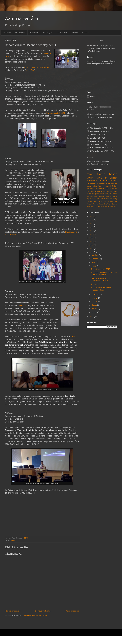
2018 (91, 241)
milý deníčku (99, 188)
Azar (28, 70)
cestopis (89, 206)
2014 (91, 317)
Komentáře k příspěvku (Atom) (34, 615)
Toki (32, 70)
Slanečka (21, 305)
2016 (91, 249)
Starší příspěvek (72, 611)
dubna (94, 305)
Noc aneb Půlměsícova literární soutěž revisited (104, 274)
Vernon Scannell (99, 204)
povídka (114, 183)
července (96, 294)
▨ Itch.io (85, 32)
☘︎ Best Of (34, 32)
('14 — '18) (96, 135)
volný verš (94, 177)
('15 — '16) (98, 131)
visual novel (102, 206)
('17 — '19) (97, 144)
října (94, 262)
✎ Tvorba (7, 32)
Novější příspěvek (12, 611)
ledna (94, 312)
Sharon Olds (101, 201)
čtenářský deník (111, 206)
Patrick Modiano (106, 199)
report (13, 540)
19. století (100, 183)
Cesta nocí (95, 284)
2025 (91, 216)
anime (94, 186)
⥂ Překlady (20, 33)
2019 (91, 238)
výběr (106, 180)
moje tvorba (96, 174)
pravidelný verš (94, 180)
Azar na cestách (21, 18)
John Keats (109, 188)
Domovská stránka (42, 611)
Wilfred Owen (100, 191)
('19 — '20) (100, 148)
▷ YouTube (62, 32)
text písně (95, 194)
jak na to (95, 206)
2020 (91, 234)
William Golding (111, 204)
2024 (91, 220)
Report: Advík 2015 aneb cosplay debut (101, 289)
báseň (113, 174)
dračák (107, 183)
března (95, 308)
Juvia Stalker (10, 235)
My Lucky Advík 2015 (55, 113)
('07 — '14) (100, 128)
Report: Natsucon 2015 (100, 269)
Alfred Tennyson (105, 194)
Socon (73, 336)
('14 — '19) (96, 138)
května (94, 301)
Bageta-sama (71, 232)
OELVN (96, 199)
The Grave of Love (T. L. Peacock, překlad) (101, 279)
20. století (91, 183)
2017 (91, 245)
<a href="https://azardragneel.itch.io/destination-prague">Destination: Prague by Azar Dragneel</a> (99, 77)
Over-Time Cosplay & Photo (36, 67)
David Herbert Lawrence (103, 196)
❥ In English (47, 32)
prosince (95, 255)
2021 (91, 231)
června (95, 298)
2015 (91, 252)
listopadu (95, 259)
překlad (113, 180)
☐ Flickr (74, 32)
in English (111, 178)
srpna (94, 266)
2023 (91, 224)
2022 (91, 227)
